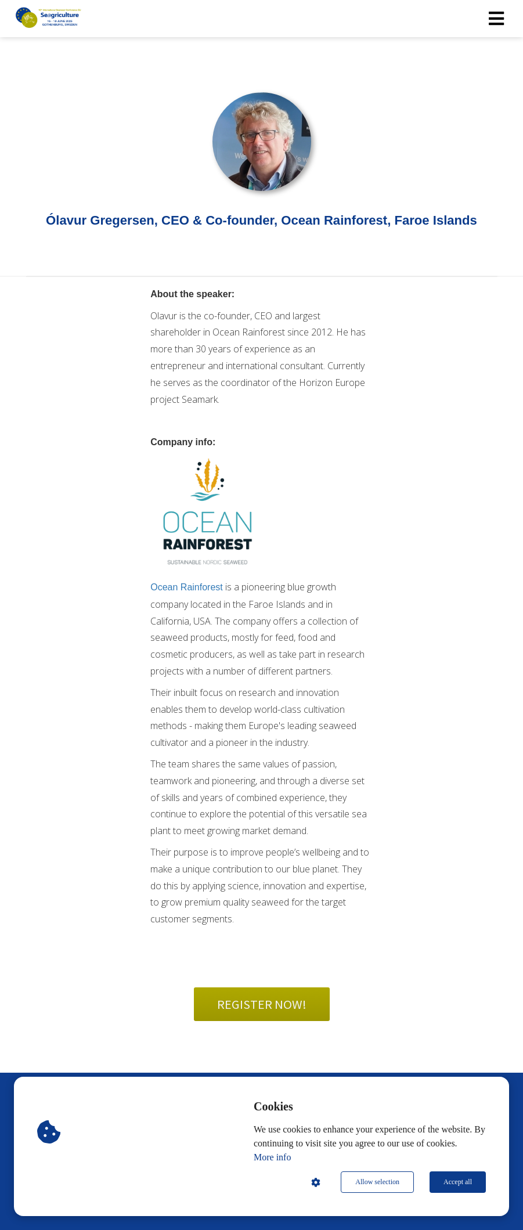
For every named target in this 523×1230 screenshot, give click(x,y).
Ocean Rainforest (186, 587)
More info (272, 1157)
